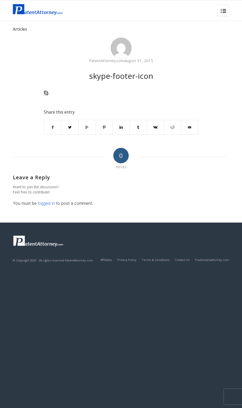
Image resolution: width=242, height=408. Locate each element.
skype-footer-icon (121, 76)
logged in (46, 203)
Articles (20, 29)
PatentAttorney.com (106, 60)
